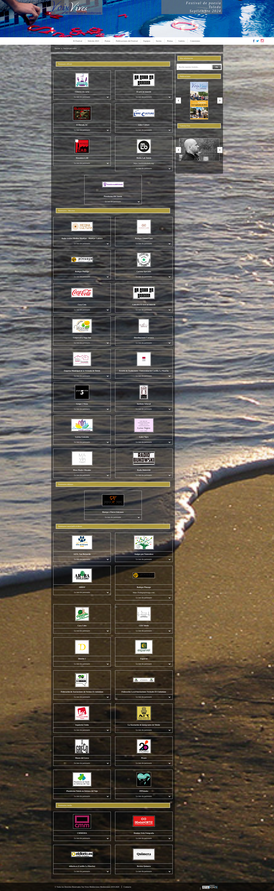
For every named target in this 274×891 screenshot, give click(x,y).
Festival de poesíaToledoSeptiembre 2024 (203, 7)
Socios (158, 41)
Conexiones (195, 41)
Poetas (107, 41)
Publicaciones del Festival (127, 41)
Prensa (170, 41)
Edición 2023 (93, 41)
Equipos (146, 41)
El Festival (77, 41)
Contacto (127, 887)
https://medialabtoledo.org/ (144, 163)
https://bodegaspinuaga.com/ (144, 592)
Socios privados (70, 48)
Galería (181, 41)
